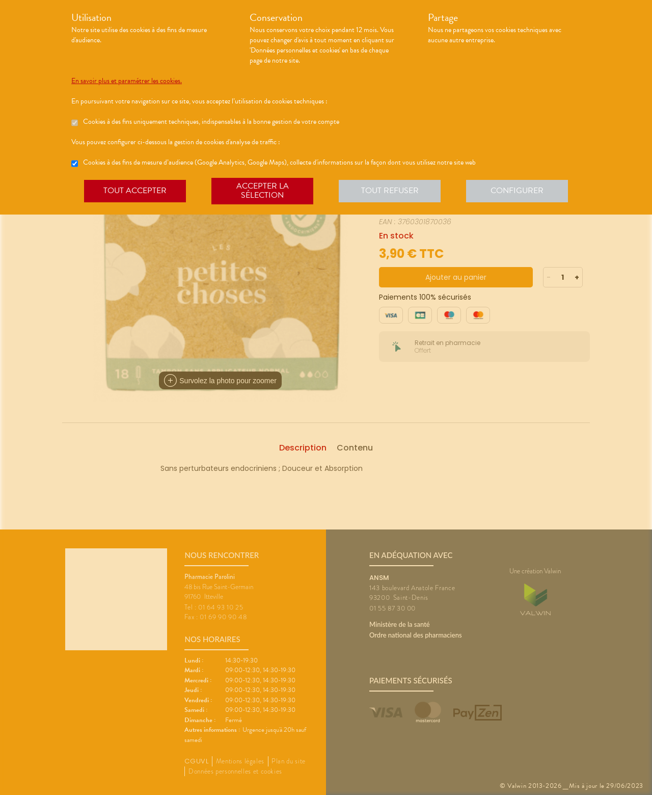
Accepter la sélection (262, 190)
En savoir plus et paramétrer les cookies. (126, 81)
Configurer (517, 190)
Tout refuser (390, 190)
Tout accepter (135, 190)
